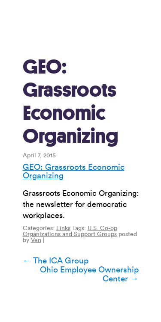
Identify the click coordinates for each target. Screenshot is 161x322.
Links (63, 228)
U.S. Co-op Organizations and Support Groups (70, 231)
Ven (36, 240)
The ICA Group (55, 261)
